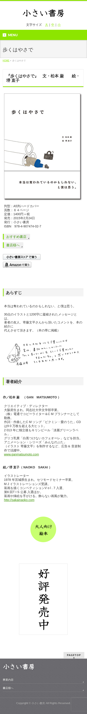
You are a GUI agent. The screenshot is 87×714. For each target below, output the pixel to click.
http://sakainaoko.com (19, 500)
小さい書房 (38, 703)
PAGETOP (74, 655)
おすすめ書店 (16, 237)
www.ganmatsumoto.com (21, 454)
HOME (6, 60)
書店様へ (13, 245)
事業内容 (8, 679)
